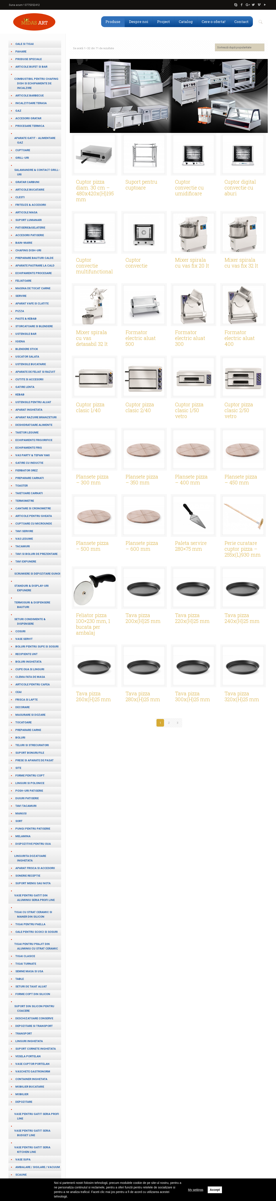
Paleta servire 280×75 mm (191, 546)
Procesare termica (29, 125)
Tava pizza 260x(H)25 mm (93, 696)
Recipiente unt (26, 654)
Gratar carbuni (27, 182)
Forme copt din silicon (32, 994)
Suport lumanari (28, 220)
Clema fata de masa (30, 676)
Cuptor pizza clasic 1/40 (90, 407)
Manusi (21, 813)
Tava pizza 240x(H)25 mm (242, 618)
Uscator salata (27, 356)
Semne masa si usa (29, 971)
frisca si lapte (26, 699)
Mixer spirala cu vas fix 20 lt (192, 263)
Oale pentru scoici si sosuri (36, 931)
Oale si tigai (24, 44)
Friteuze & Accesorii (30, 204)
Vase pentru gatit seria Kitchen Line (32, 1150)
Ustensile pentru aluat (33, 402)
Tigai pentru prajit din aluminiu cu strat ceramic (36, 946)
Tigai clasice (25, 956)
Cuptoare (22, 150)
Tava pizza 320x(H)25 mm (242, 696)
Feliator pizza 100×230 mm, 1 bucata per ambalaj (93, 624)
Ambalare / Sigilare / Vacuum (37, 1167)
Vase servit (24, 639)
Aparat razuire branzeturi (36, 417)
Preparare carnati (29, 478)
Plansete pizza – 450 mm (241, 479)
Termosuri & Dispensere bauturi (32, 605)
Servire (20, 295)
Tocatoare (23, 722)
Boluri (20, 737)
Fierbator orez (26, 470)
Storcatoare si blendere (34, 326)
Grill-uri (22, 157)
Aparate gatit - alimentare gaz (34, 140)
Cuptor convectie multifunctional (94, 266)
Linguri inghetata (29, 1041)
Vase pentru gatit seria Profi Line (36, 1116)
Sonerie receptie (27, 875)
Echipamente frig (28, 447)
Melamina (22, 836)
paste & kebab (26, 318)
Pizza (19, 311)
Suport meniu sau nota (33, 883)
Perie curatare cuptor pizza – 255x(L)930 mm (243, 549)
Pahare (20, 51)
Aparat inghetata (28, 409)
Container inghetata (31, 1079)
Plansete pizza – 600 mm (142, 546)
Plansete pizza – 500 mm (92, 546)
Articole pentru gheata (33, 516)
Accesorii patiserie (29, 235)
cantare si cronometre (33, 508)
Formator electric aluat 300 (190, 338)
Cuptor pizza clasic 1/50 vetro (189, 410)
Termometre (24, 500)
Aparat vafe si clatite (32, 303)
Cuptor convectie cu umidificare (189, 187)
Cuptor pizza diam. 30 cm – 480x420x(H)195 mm (95, 190)
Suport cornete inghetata (35, 1048)
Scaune (21, 1174)
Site (18, 768)
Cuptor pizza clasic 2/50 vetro (239, 410)
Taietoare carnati (29, 493)
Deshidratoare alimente (33, 424)
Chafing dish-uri (28, 250)
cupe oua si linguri (29, 669)
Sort (18, 821)
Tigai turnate (25, 963)
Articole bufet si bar (31, 66)
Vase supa (22, 1159)
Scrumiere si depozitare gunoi (37, 573)
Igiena (20, 341)
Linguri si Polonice (29, 783)
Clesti (20, 197)
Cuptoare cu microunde (33, 523)
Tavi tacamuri (26, 805)
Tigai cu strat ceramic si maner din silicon (33, 914)
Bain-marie (23, 242)
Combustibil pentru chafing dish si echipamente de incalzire (36, 83)
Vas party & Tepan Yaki (32, 455)
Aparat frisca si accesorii (35, 868)
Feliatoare (23, 280)
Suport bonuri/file (29, 752)
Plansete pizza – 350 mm (142, 479)
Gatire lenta (24, 387)
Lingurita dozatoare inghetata (30, 858)
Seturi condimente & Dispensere (30, 621)
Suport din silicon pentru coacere (34, 1008)
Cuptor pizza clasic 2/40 (140, 407)
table (19, 978)
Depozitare (23, 1101)
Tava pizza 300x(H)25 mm (192, 696)
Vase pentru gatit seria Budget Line (32, 1133)
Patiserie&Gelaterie (30, 227)
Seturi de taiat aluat (31, 986)
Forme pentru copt (30, 775)
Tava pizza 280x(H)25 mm (143, 696)
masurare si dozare (30, 714)
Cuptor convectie (136, 263)
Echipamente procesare (33, 273)
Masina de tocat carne (32, 288)
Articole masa (26, 212)
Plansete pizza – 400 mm (191, 479)
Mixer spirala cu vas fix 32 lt (241, 263)
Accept (215, 1189)
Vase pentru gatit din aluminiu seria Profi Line (34, 898)
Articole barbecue (29, 95)
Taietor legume (26, 432)
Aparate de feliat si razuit (35, 371)
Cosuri (20, 631)
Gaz (18, 110)
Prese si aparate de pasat (34, 760)
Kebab (19, 394)
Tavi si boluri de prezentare (36, 554)
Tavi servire (24, 531)
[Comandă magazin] (240, 47)
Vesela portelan (28, 1056)
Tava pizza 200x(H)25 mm (143, 618)
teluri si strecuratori (32, 745)
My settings (195, 1189)
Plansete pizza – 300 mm (92, 479)
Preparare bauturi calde (34, 258)
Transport (23, 1033)
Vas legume (24, 538)
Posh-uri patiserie (29, 790)
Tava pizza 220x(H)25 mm (192, 618)
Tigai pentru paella (30, 924)
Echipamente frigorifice (33, 440)
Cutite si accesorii (29, 379)
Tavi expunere (25, 561)
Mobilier (21, 1094)
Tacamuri (22, 546)
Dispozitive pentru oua (33, 843)
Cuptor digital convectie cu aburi (240, 187)
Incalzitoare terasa (31, 103)
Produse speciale (28, 59)
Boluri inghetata (28, 661)
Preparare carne (28, 730)
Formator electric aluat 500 (141, 338)
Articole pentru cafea (32, 684)
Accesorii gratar (28, 118)
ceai (18, 692)
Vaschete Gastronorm (32, 1071)
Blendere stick (26, 349)
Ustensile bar (25, 333)
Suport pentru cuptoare (141, 184)
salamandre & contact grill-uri (37, 172)
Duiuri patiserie (27, 798)
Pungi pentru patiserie (32, 828)
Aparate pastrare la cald (34, 265)
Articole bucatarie (29, 189)
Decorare (22, 707)
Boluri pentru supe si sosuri (37, 646)
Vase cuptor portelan (32, 1063)
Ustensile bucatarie (30, 364)
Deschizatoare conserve (34, 1018)
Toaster (21, 485)
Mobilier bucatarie (29, 1086)
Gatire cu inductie (29, 462)
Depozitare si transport (34, 1026)
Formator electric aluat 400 (240, 338)
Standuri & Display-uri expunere (31, 588)
